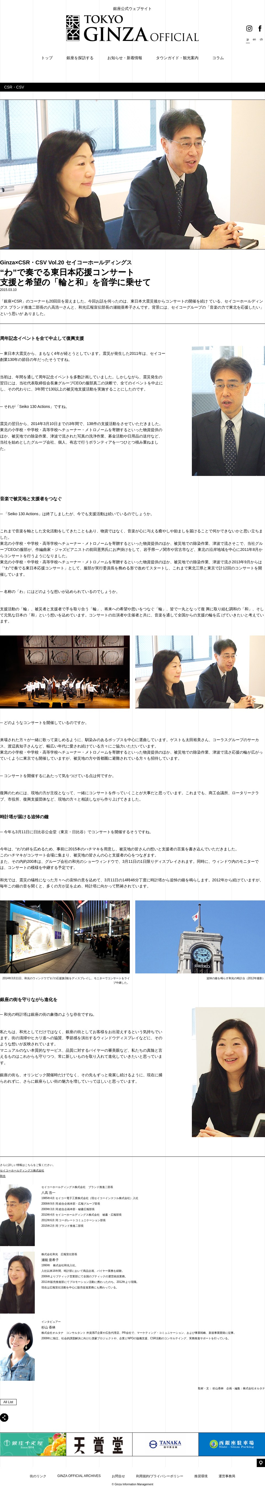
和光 (3, 1176)
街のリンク (38, 1476)
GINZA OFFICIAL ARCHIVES (79, 1476)
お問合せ (118, 1476)
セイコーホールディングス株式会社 (22, 1170)
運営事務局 (227, 1476)
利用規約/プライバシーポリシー (159, 1476)
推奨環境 (201, 1476)
